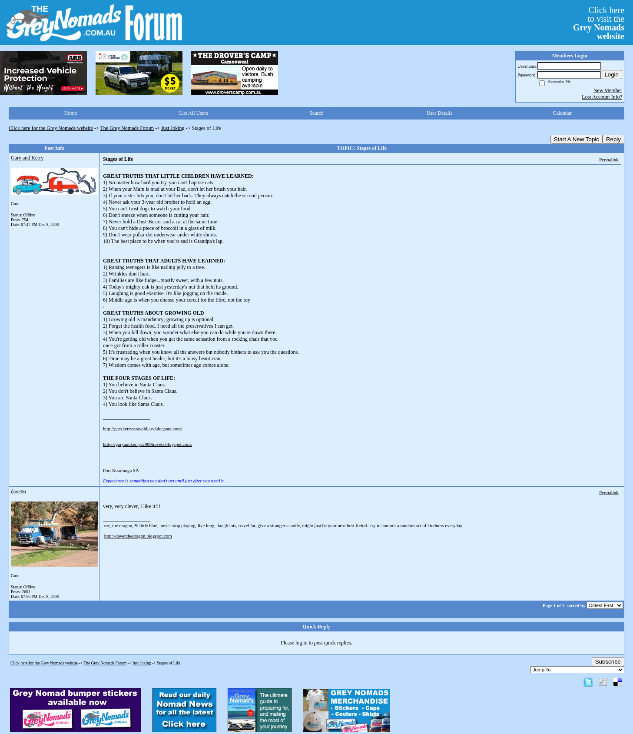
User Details (440, 113)
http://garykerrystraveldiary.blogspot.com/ (142, 428)
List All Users (193, 113)
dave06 (18, 491)
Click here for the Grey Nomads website (51, 128)
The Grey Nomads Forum (127, 128)
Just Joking (173, 128)
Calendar (562, 113)
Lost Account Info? (602, 97)
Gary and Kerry (27, 158)
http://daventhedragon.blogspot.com (138, 535)
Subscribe (608, 661)
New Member (607, 90)
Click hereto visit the (598, 23)
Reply (613, 139)
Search (316, 113)
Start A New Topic (576, 139)
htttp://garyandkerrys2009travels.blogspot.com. (147, 444)
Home (70, 113)
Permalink (608, 159)
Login (611, 74)
